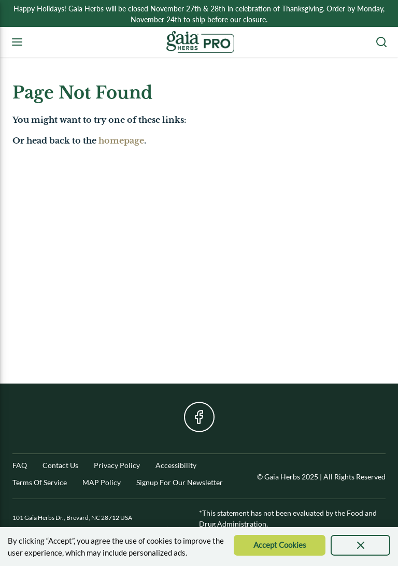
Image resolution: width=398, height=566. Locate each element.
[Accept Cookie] (279, 545)
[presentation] (360, 545)
